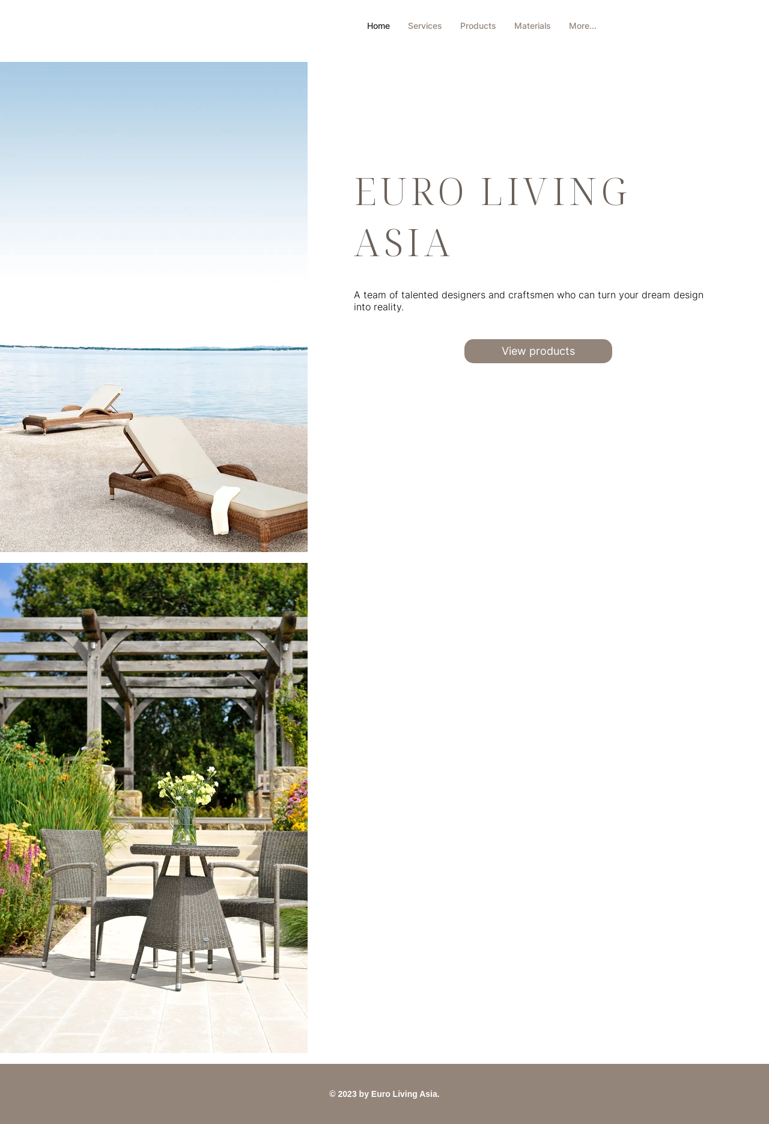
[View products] (538, 351)
